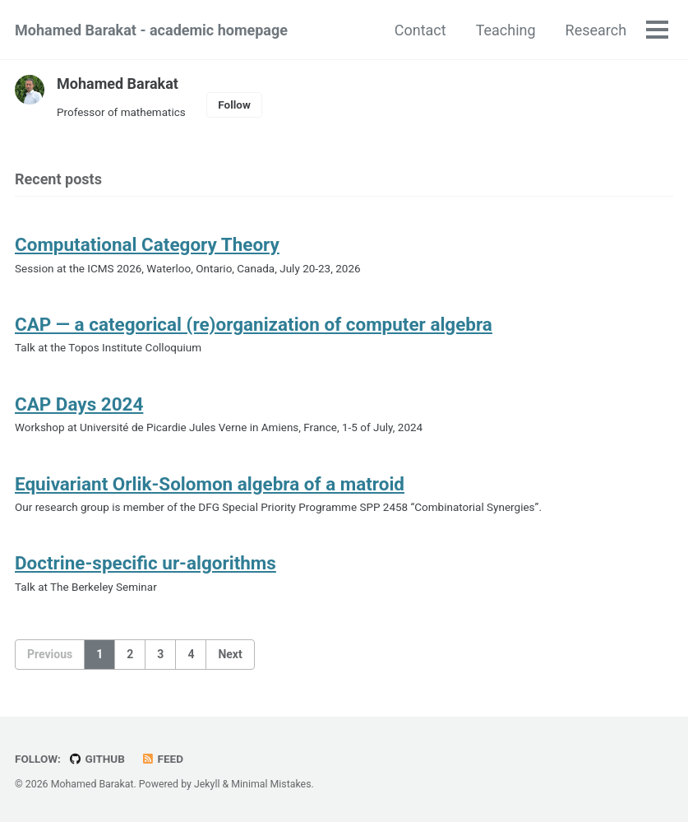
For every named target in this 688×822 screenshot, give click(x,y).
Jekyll (207, 784)
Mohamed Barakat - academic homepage (151, 30)
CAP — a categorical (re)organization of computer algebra (254, 324)
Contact (420, 30)
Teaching (506, 30)
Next (230, 654)
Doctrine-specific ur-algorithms (145, 563)
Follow (234, 104)
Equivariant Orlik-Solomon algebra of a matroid (210, 484)
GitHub (96, 758)
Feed (162, 758)
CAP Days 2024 (79, 404)
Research (595, 30)
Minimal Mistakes (271, 784)
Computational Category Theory (147, 244)
